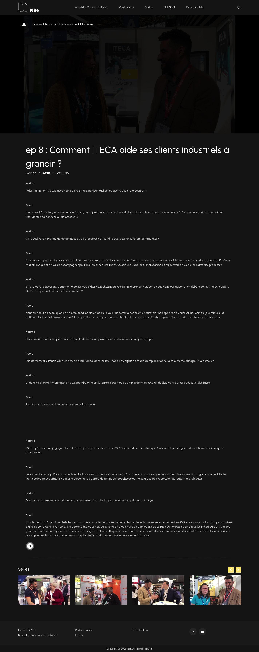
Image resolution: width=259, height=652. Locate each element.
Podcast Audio (84, 630)
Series (149, 7)
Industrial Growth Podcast (91, 7)
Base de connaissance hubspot (37, 635)
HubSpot (169, 7)
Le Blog (79, 635)
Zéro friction (140, 630)
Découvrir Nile (195, 7)
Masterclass (126, 7)
